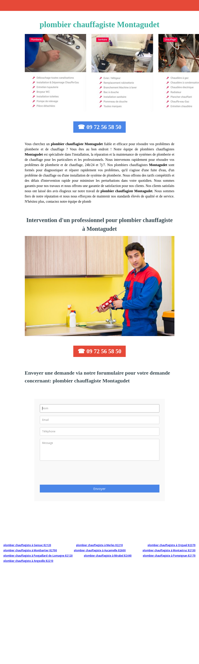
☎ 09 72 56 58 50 (99, 127)
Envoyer (99, 488)
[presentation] (73, 473)
